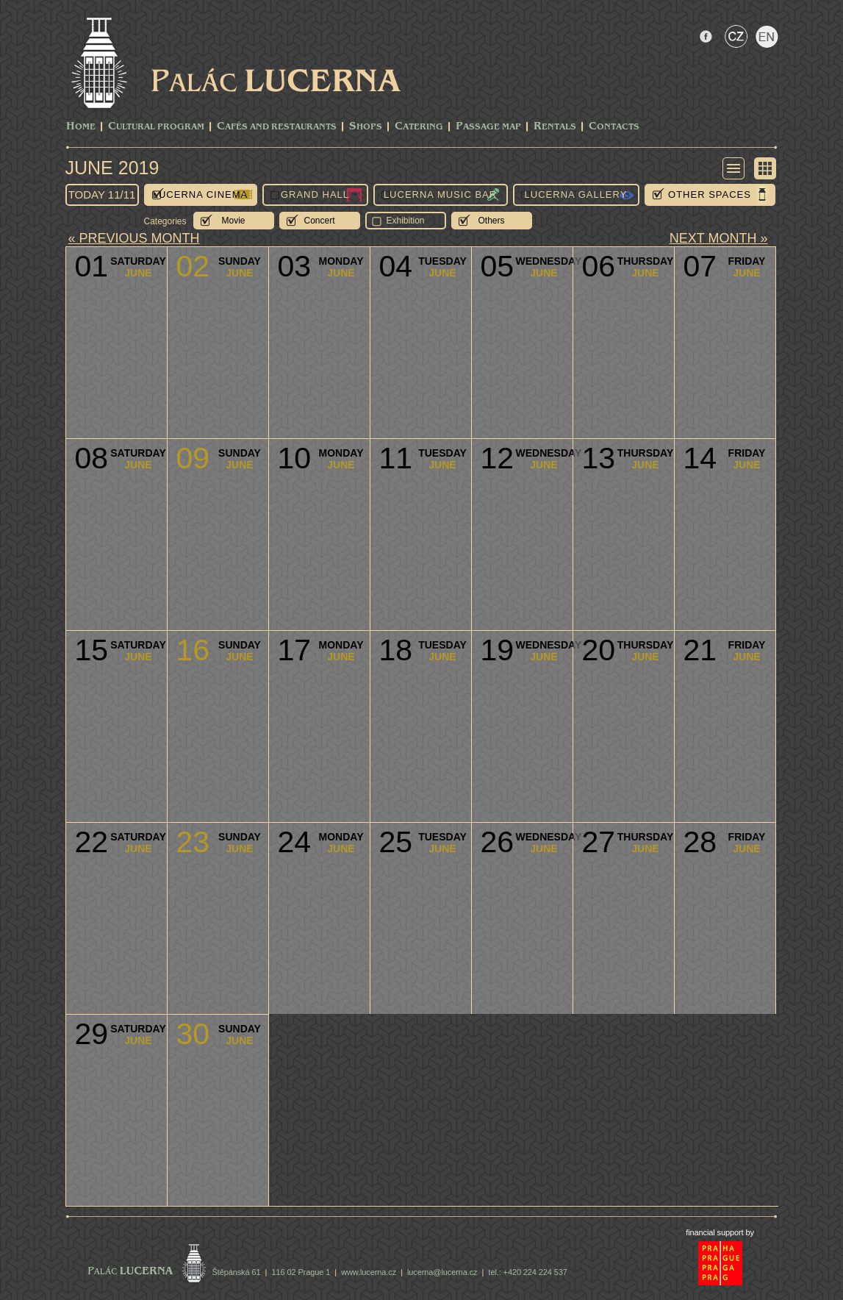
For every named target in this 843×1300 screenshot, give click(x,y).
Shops (365, 127)
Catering (419, 127)
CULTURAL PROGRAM (156, 127)
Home (81, 127)
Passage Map (488, 127)
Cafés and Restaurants (277, 127)
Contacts (614, 127)
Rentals (555, 127)
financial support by (720, 1232)
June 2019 (112, 167)
